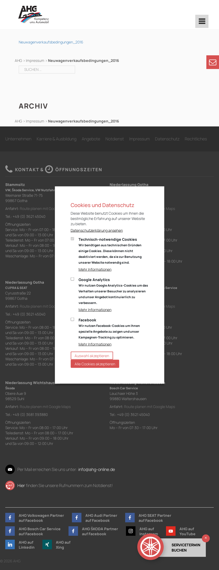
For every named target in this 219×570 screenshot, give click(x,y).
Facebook (109, 328)
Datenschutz (167, 139)
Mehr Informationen (95, 269)
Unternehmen (18, 139)
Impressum (35, 60)
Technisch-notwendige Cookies (110, 251)
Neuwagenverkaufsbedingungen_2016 (51, 42)
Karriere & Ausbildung (56, 139)
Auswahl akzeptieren (92, 355)
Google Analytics (113, 291)
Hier (21, 485)
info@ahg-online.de (96, 469)
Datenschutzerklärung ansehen (97, 230)
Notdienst (114, 139)
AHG (18, 60)
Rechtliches (196, 139)
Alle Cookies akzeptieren (95, 363)
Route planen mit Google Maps (45, 208)
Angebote (91, 139)
